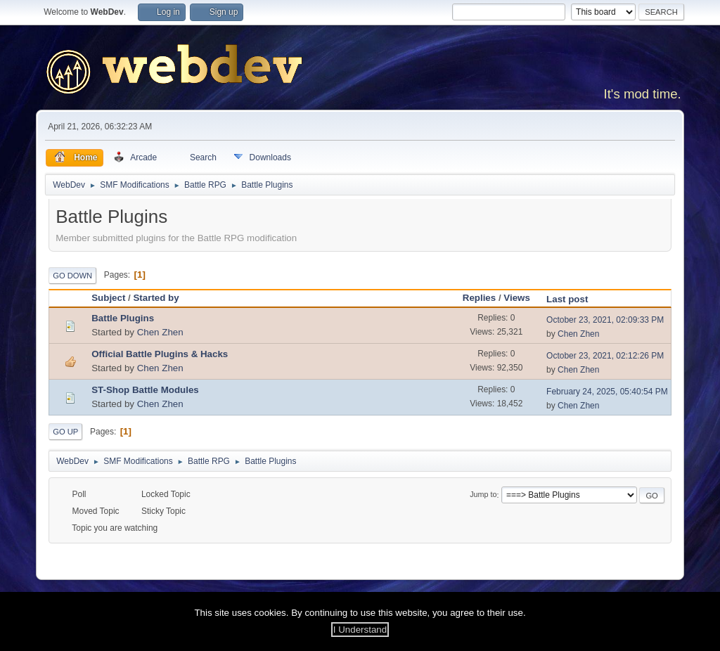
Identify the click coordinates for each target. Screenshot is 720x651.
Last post (573, 299)
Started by (156, 297)
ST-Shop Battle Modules (145, 390)
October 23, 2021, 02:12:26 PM (605, 356)
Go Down (72, 275)
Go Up (65, 431)
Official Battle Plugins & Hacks (159, 354)
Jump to (483, 495)
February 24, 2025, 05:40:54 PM (607, 392)
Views (516, 297)
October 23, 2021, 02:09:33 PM (605, 320)
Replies (479, 297)
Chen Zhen (160, 332)
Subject (108, 297)
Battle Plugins (122, 318)
